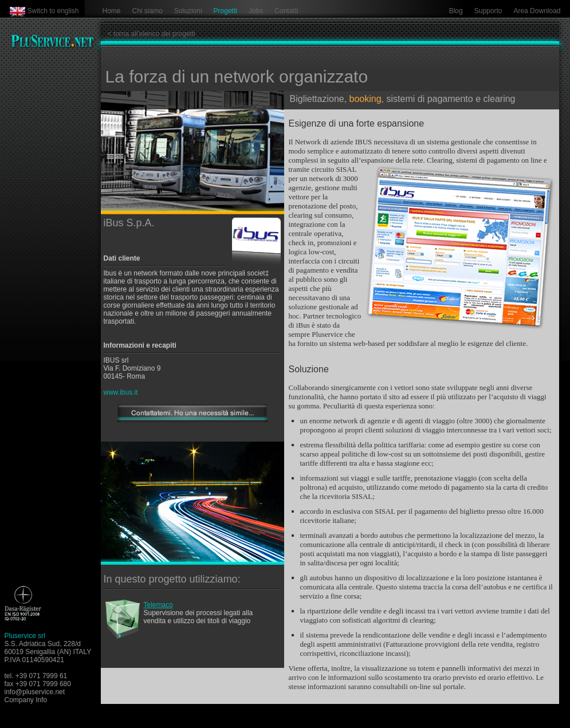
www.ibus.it (121, 392)
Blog (456, 11)
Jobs (256, 11)
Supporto (488, 11)
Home (112, 11)
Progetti (225, 11)
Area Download (536, 11)
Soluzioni (188, 11)
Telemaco (158, 605)
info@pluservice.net (35, 692)
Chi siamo (147, 11)
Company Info (26, 700)
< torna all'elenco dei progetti (151, 34)
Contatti (286, 11)
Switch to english (53, 11)
